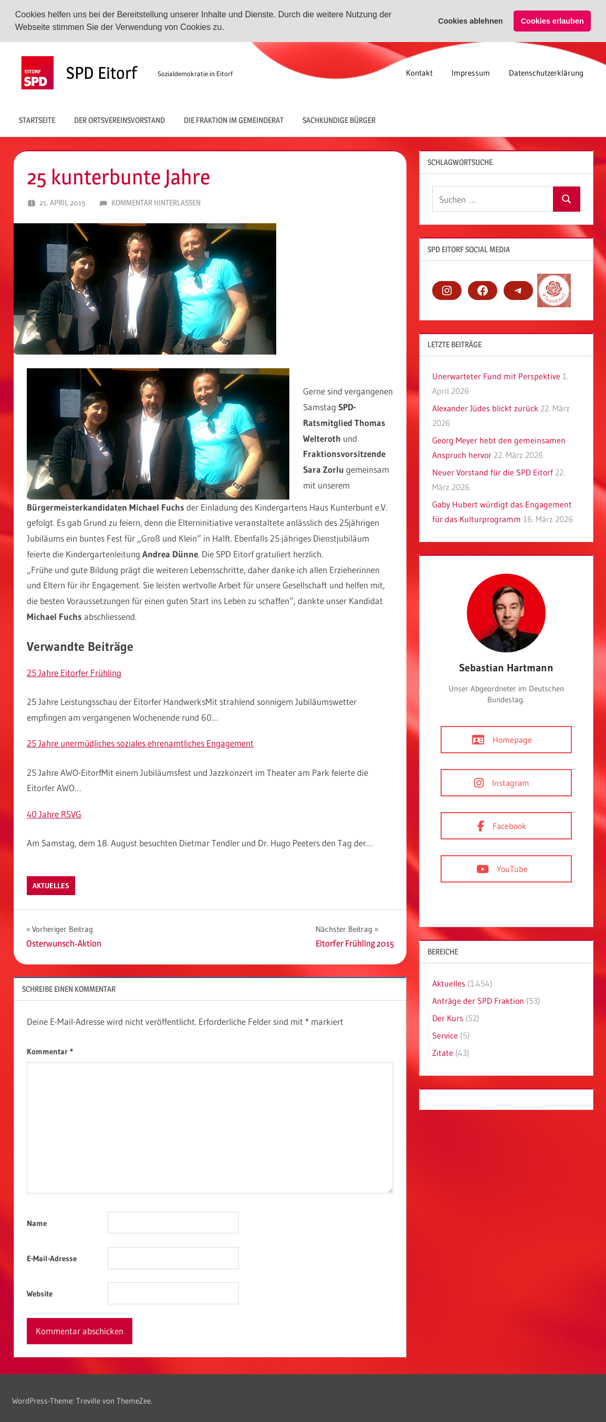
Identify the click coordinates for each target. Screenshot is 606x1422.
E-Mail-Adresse (52, 1258)
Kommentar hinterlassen (156, 202)
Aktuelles (51, 885)
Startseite (37, 119)
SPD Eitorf (101, 73)
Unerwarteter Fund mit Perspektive (496, 376)
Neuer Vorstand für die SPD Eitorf (492, 472)
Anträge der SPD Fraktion (478, 1000)
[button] (227, 28)
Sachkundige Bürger (338, 119)
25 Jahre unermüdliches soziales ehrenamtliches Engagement (140, 743)
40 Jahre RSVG (54, 813)
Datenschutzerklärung (546, 73)
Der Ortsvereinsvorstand (119, 119)
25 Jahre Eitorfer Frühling (74, 672)
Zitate (442, 1052)
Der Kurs (447, 1018)
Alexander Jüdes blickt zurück (485, 408)
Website (40, 1294)
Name (37, 1223)
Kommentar (50, 1051)
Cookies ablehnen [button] (470, 21)
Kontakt (419, 73)
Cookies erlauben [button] (552, 21)
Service (445, 1035)
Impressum (471, 73)
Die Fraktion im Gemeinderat (234, 119)
